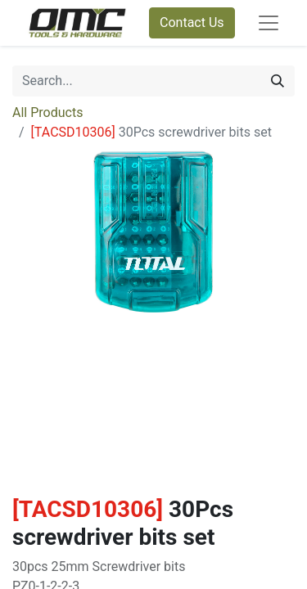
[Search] (277, 81)
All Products (47, 112)
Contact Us (192, 22)
